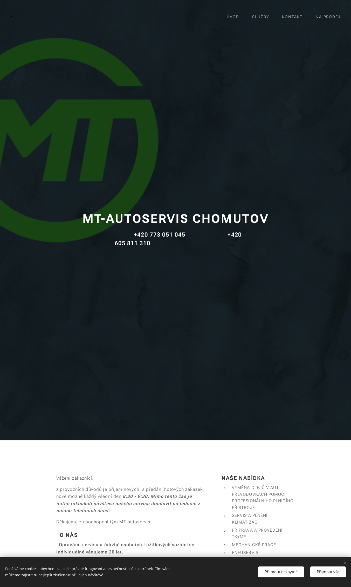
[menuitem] (236, 16)
